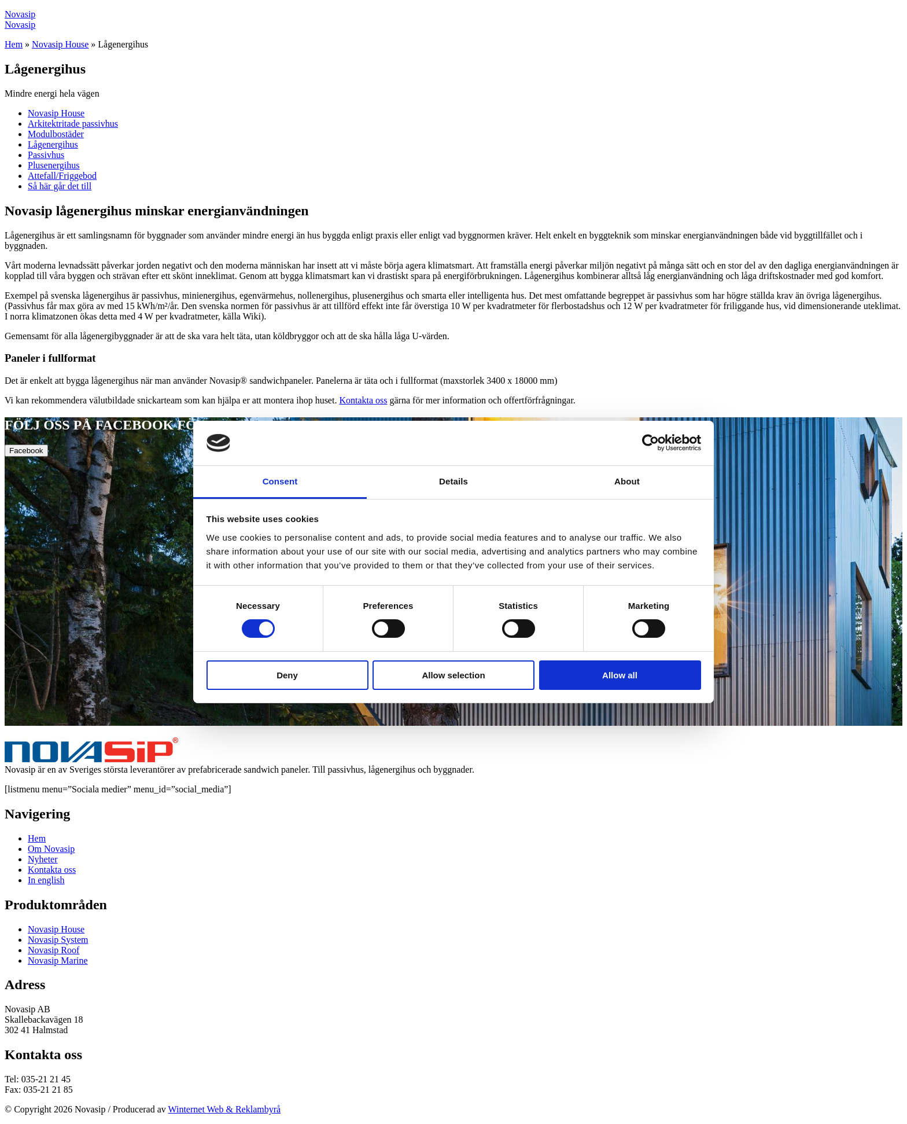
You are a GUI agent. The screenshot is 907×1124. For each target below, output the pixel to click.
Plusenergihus (53, 165)
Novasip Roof (53, 950)
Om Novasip (51, 849)
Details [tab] (453, 481)
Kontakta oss (363, 400)
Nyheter (43, 859)
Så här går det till (59, 186)
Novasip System (58, 940)
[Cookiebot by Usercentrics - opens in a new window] (650, 442)
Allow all (619, 675)
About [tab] (627, 481)
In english (46, 880)
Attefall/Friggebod (62, 176)
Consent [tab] (280, 481)
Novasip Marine (58, 960)
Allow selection (453, 675)
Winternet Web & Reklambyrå (224, 1109)
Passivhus (46, 155)
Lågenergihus (53, 144)
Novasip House (60, 44)
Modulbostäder (56, 134)
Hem (14, 44)
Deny (287, 675)
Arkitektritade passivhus (73, 123)
